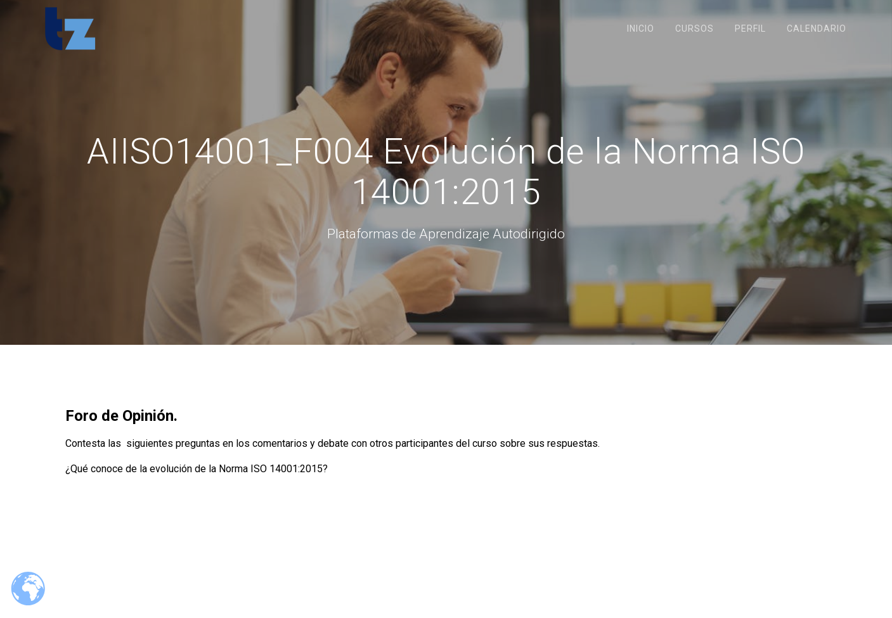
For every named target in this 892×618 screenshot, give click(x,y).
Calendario (816, 28)
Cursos (694, 28)
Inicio (640, 28)
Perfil (750, 28)
